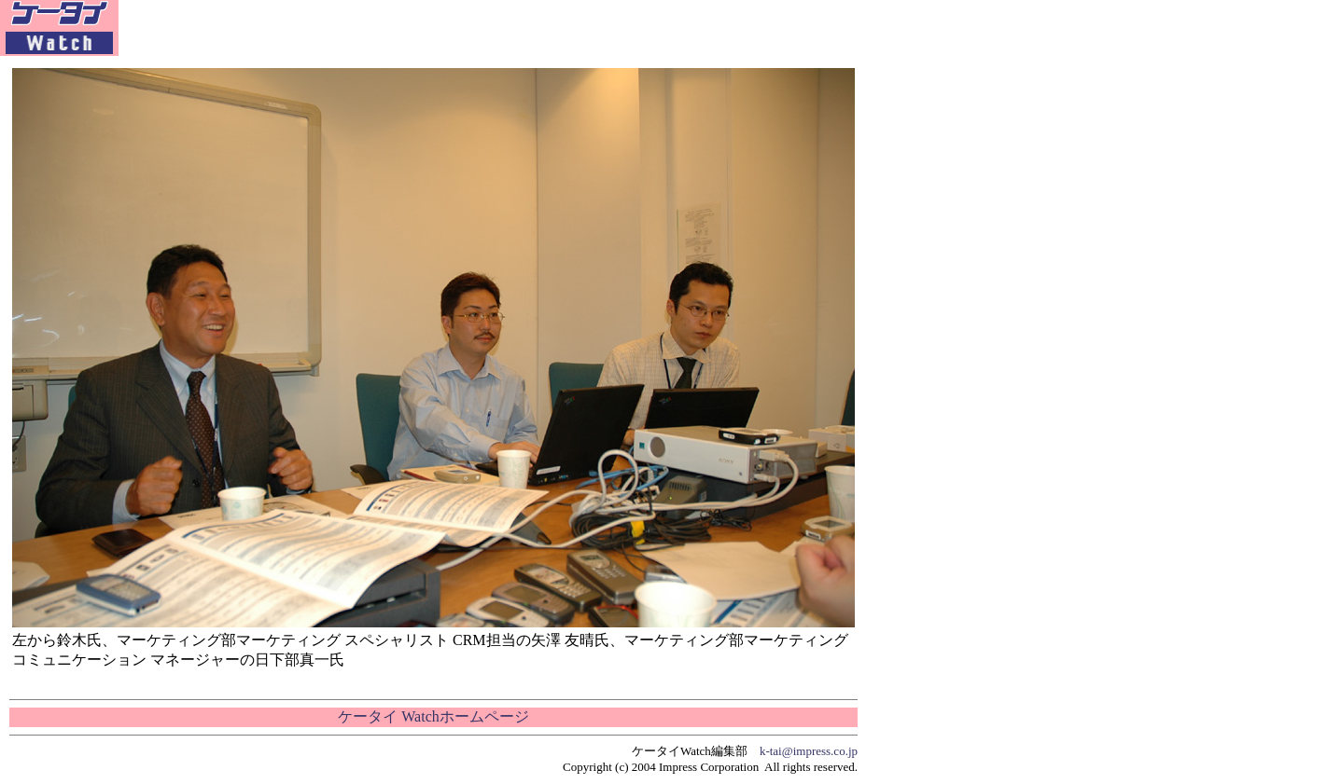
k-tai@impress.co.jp (809, 751)
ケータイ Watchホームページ (433, 716)
